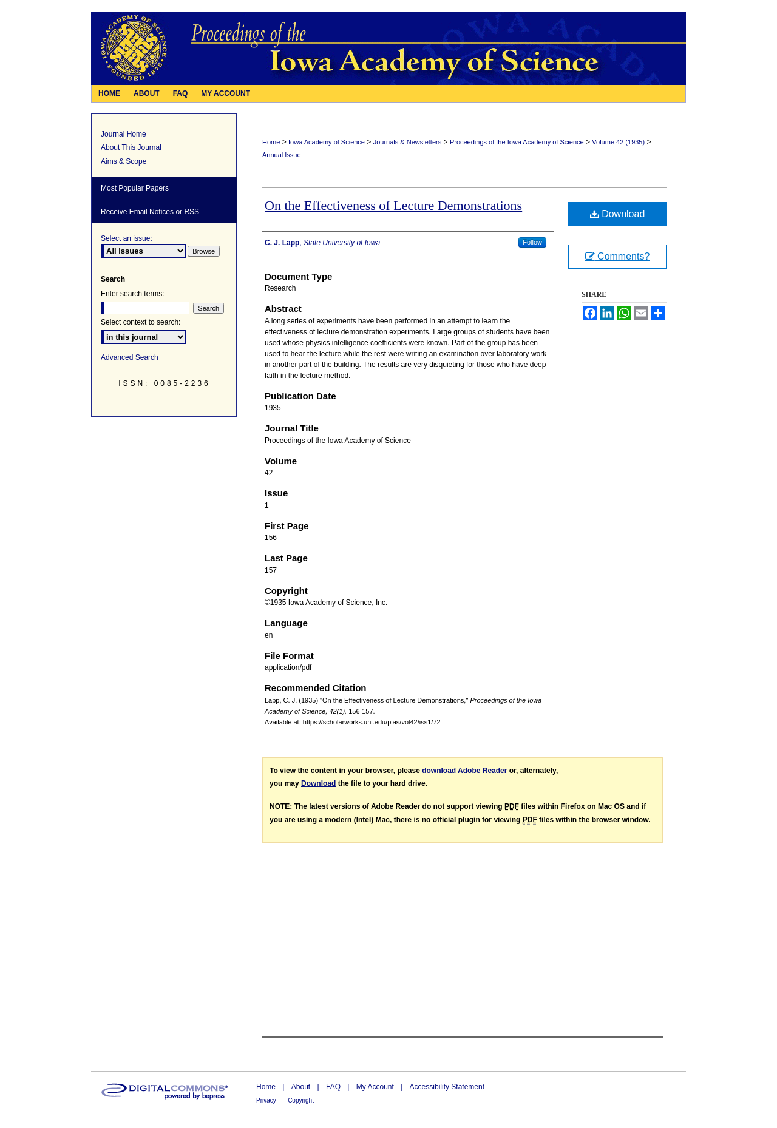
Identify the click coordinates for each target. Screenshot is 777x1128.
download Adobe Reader (464, 770)
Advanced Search (129, 357)
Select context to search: (140, 322)
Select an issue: (126, 238)
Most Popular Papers (135, 188)
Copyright (301, 1100)
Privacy (266, 1100)
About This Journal (131, 147)
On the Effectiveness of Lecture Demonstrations (393, 205)
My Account (375, 1086)
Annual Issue (281, 154)
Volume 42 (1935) (618, 142)
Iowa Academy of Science (326, 142)
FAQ (333, 1086)
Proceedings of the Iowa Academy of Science (517, 142)
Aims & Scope (123, 161)
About (300, 1086)
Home (271, 142)
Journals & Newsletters (407, 142)
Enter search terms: (133, 293)
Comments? (617, 256)
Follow (532, 242)
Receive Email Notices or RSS (150, 212)
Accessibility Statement (447, 1086)
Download (617, 214)
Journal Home (123, 134)
